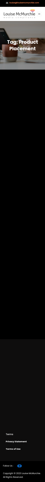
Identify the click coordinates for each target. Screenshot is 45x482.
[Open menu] (39, 14)
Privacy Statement (16, 441)
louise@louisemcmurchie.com (24, 2)
